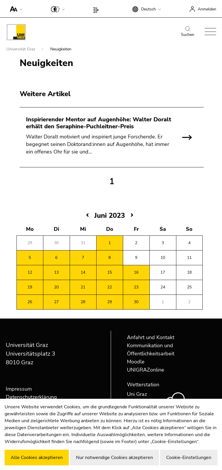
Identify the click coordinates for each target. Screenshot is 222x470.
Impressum (19, 388)
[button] (14, 8)
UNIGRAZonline (145, 369)
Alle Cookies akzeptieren (37, 457)
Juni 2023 (109, 215)
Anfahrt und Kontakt (150, 337)
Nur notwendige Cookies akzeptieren (114, 457)
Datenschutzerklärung (31, 397)
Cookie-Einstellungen (188, 457)
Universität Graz (21, 49)
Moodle (136, 361)
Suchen (187, 31)
